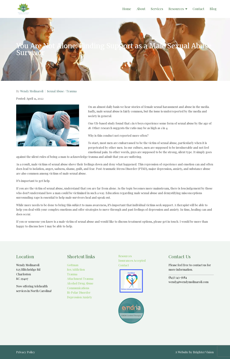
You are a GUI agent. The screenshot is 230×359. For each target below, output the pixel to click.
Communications (78, 288)
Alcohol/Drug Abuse (80, 283)
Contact (198, 9)
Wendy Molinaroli (31, 91)
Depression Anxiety (79, 297)
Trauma (72, 274)
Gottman (72, 265)
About (141, 9)
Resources (176, 9)
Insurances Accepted (132, 260)
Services (157, 9)
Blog (213, 9)
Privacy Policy (25, 352)
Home (126, 9)
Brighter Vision (203, 352)
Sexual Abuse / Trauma (62, 91)
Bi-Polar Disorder (79, 292)
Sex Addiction (76, 269)
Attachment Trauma (80, 279)
